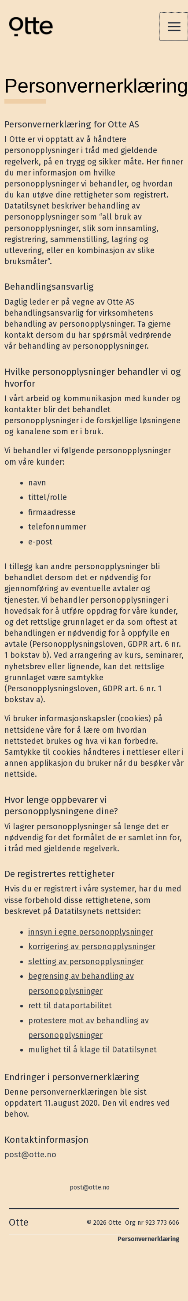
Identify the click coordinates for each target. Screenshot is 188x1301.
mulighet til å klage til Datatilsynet (92, 1050)
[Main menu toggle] (174, 26)
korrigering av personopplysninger (91, 946)
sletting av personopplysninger (86, 961)
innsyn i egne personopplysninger (90, 932)
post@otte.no (30, 1154)
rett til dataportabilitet (70, 1005)
